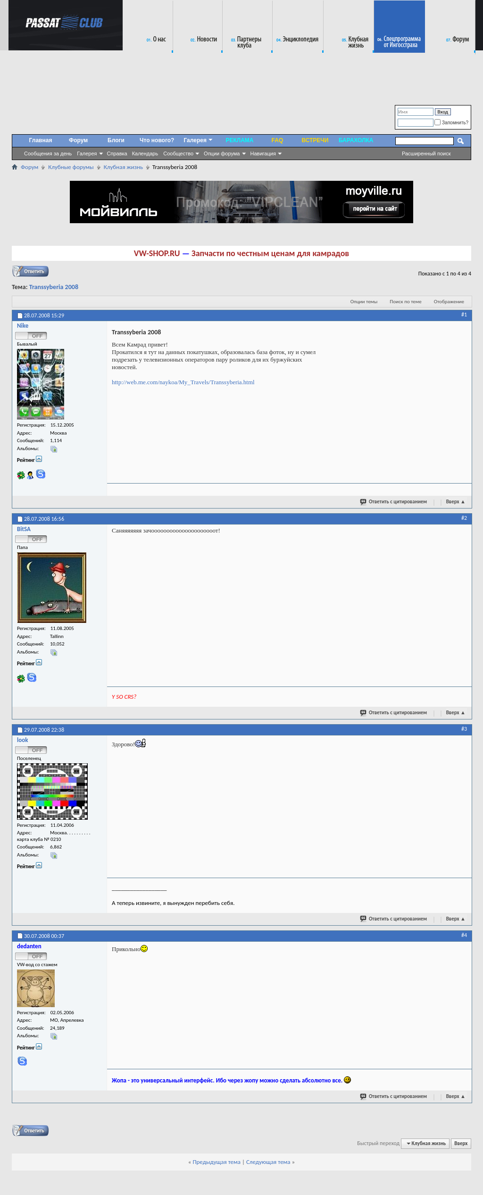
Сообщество (178, 153)
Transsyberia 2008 (53, 287)
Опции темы (364, 302)
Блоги (116, 140)
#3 (464, 729)
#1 (464, 314)
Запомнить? (451, 122)
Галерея (87, 153)
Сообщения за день (48, 153)
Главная (40, 140)
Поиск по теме (405, 302)
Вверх (456, 502)
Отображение (449, 302)
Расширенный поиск (426, 153)
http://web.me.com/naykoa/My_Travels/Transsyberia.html (183, 382)
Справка (117, 153)
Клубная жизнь (123, 166)
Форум (78, 140)
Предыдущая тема (216, 1161)
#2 (464, 518)
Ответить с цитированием (394, 501)
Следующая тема (268, 1161)
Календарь (145, 153)
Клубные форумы (70, 166)
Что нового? (157, 140)
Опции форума (222, 153)
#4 (464, 935)
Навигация (263, 153)
